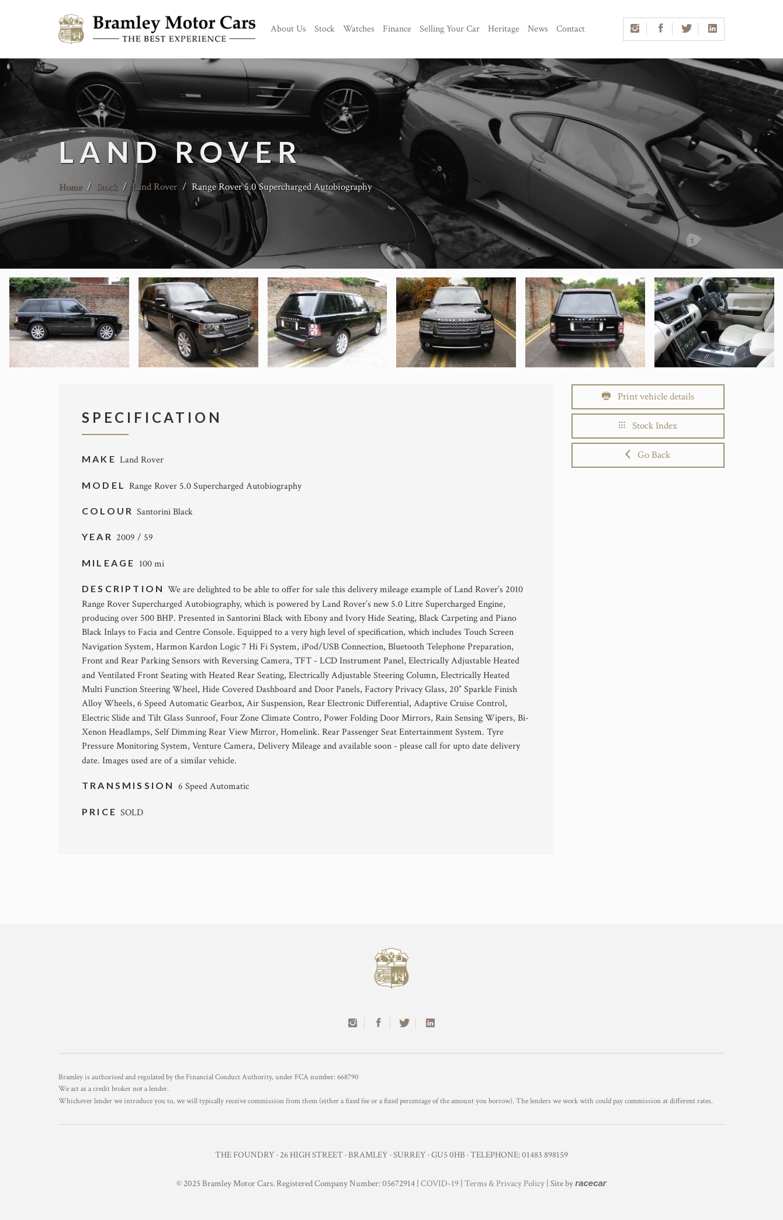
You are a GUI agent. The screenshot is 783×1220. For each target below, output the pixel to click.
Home (70, 186)
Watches (359, 29)
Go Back (647, 455)
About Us (288, 29)
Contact (570, 29)
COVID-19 (440, 1183)
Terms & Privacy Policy (505, 1183)
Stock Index (648, 425)
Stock (324, 29)
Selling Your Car (450, 29)
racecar (590, 1183)
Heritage (503, 29)
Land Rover (154, 186)
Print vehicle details (648, 396)
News (538, 29)
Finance (397, 29)
